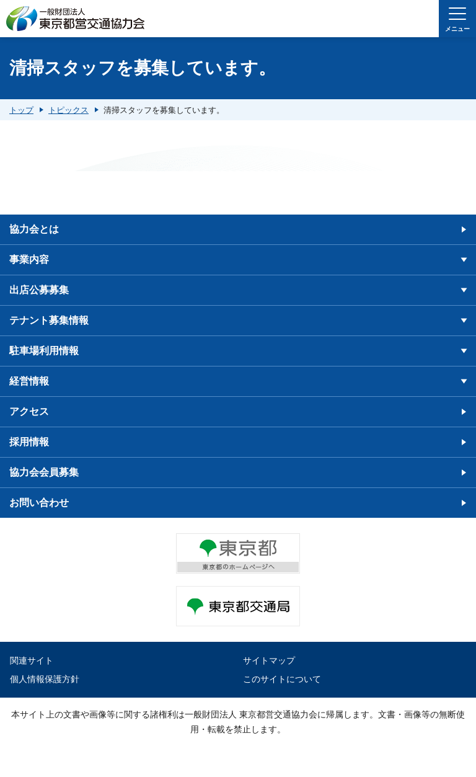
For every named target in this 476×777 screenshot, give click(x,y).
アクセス (29, 411)
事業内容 (29, 259)
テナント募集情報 (49, 320)
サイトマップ (269, 660)
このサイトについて (282, 679)
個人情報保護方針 (44, 679)
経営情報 (29, 381)
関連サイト (31, 660)
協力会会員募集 (44, 472)
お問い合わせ (39, 502)
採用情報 (29, 442)
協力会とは (34, 229)
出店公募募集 (39, 290)
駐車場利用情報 (44, 350)
